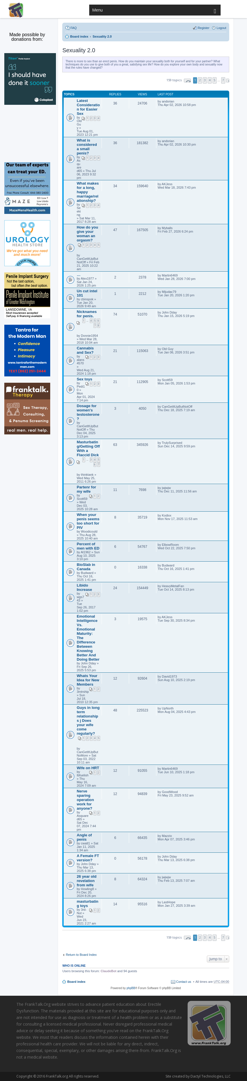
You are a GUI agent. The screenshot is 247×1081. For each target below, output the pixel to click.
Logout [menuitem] (221, 28)
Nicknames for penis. (87, 314)
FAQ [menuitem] (73, 28)
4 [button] (210, 80)
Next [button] (227, 80)
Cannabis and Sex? (85, 350)
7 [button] (223, 80)
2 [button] (200, 80)
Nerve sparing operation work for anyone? (85, 800)
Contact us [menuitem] (183, 981)
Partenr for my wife (86, 489)
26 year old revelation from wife (86, 880)
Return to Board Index (81, 954)
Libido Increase (84, 587)
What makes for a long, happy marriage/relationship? (88, 192)
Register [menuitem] (203, 28)
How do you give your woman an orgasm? (87, 233)
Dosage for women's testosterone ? (88, 412)
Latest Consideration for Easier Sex (88, 107)
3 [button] (205, 80)
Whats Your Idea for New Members (88, 680)
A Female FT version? (88, 858)
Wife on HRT (88, 768)
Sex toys (84, 379)
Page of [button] (187, 80)
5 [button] (214, 80)
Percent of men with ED (88, 546)
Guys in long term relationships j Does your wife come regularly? (88, 720)
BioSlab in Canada (86, 566)
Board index (76, 981)
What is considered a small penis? (87, 146)
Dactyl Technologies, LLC (209, 1076)
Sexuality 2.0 (78, 50)
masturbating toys (87, 903)
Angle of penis (84, 837)
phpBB (131, 988)
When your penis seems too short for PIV (88, 521)
